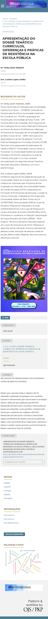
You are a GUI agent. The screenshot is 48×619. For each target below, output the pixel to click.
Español (7, 486)
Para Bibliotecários (11, 523)
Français (7, 490)
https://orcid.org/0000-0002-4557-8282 (13, 74)
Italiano (7, 494)
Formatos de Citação (15, 462)
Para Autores (9, 519)
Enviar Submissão (14, 534)
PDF (6, 318)
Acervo (13, 19)
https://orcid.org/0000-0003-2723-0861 (13, 86)
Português (8, 498)
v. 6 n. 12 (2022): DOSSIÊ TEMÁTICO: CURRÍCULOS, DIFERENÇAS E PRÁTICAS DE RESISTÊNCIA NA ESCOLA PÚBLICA (23, 23)
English (7, 483)
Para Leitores (9, 515)
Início (5, 19)
